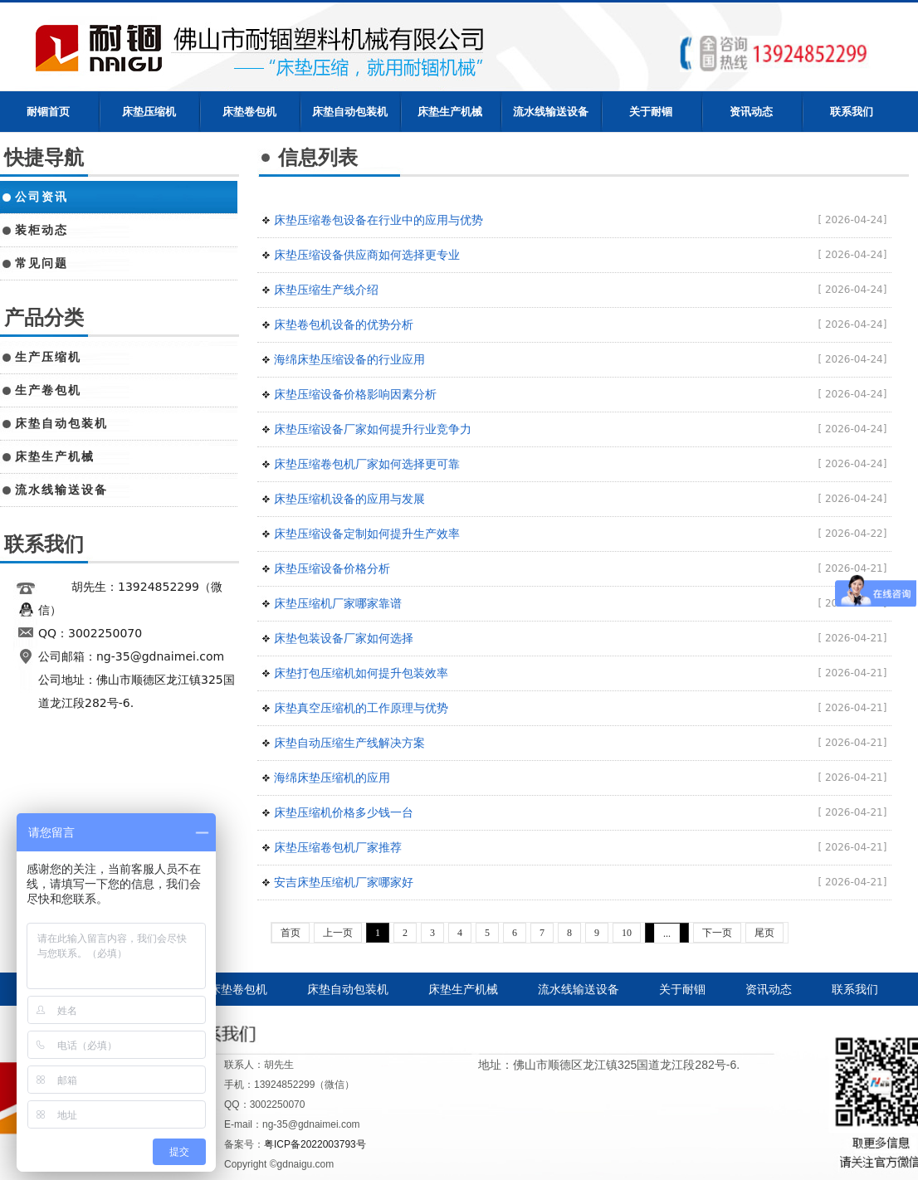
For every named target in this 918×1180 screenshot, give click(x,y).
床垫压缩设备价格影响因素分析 (355, 394)
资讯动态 (751, 111)
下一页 (717, 933)
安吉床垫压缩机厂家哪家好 (343, 882)
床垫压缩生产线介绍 (326, 289)
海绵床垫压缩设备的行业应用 (349, 359)
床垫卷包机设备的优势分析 (343, 324)
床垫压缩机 (149, 111)
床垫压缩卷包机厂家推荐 (338, 847)
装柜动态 (41, 229)
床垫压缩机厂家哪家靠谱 (338, 603)
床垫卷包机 (249, 111)
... (667, 933)
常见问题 (41, 263)
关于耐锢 (650, 111)
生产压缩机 (48, 356)
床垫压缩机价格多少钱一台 (343, 812)
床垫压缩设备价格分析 (332, 568)
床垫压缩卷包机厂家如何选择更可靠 (367, 464)
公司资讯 (41, 196)
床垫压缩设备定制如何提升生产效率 (367, 533)
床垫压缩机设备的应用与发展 (349, 498)
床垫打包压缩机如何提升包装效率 (361, 673)
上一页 (338, 933)
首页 (290, 933)
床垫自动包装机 (350, 111)
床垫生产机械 (449, 111)
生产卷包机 (48, 390)
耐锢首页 (48, 111)
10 (627, 933)
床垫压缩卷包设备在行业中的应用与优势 (378, 220)
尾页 (764, 933)
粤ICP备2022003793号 (315, 1144)
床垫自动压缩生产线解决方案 (349, 742)
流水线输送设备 (550, 111)
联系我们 (851, 111)
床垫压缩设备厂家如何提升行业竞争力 (372, 429)
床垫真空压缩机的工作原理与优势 (361, 707)
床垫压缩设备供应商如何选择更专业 (367, 254)
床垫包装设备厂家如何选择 (343, 638)
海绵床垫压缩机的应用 (332, 777)
